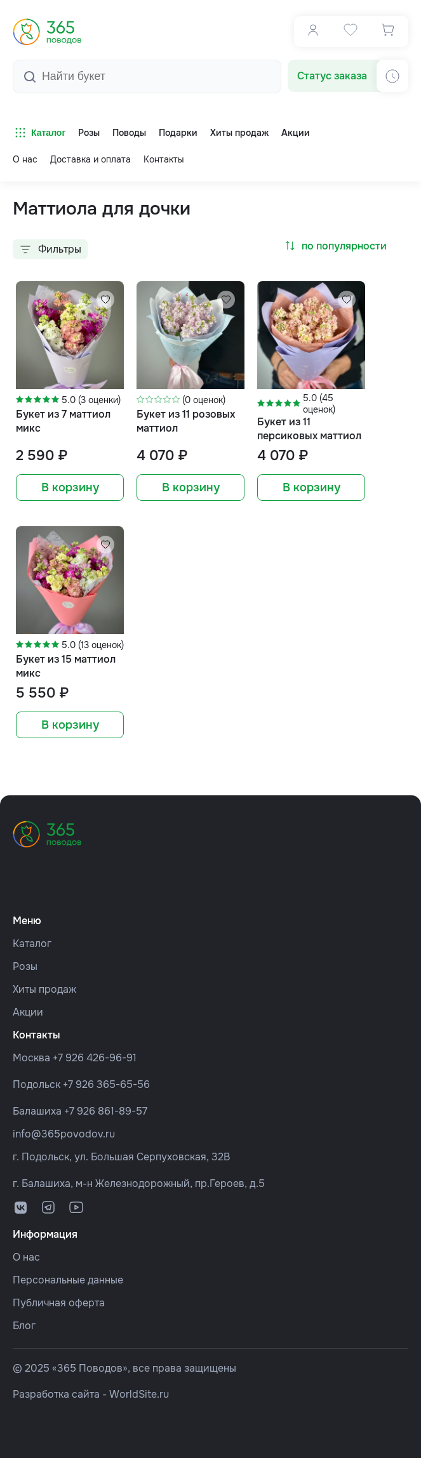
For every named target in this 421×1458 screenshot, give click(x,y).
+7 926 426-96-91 (95, 1057)
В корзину (70, 487)
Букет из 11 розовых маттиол (186, 421)
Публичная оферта (59, 1302)
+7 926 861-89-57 (105, 1111)
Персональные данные (68, 1280)
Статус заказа (332, 76)
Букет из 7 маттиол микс (63, 421)
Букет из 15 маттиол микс (66, 666)
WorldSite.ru (139, 1394)
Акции (28, 1012)
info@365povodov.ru (64, 1134)
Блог (24, 1325)
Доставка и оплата (90, 159)
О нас (25, 159)
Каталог (39, 132)
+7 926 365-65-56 (106, 1084)
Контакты (164, 159)
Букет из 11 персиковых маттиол (309, 428)
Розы (25, 966)
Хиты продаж (44, 989)
